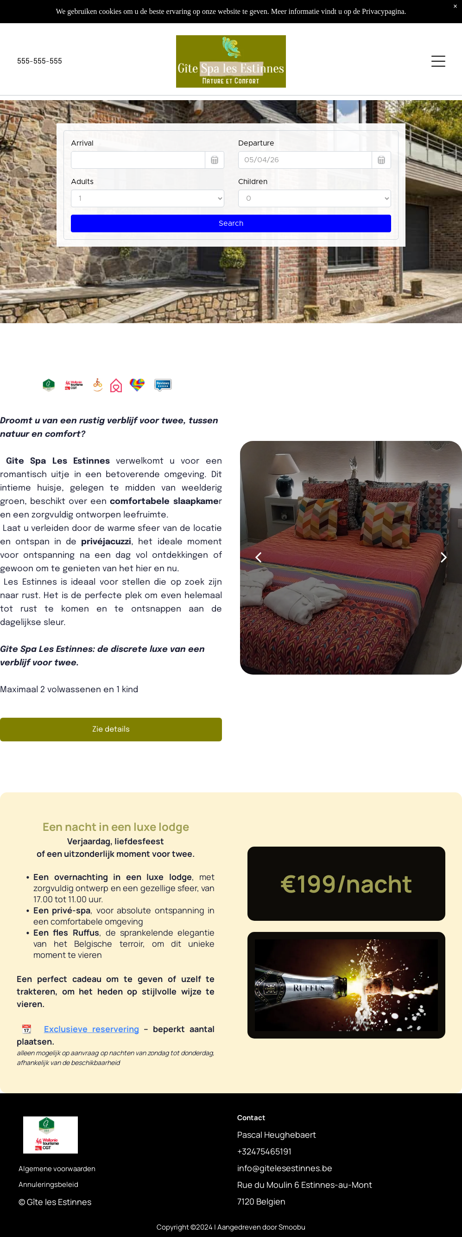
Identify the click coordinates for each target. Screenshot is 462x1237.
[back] (258, 557)
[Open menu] (438, 61)
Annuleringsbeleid (48, 1184)
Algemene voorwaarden (57, 1168)
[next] (444, 557)
